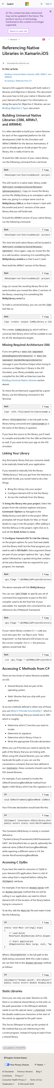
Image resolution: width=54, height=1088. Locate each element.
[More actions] (49, 39)
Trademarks (7, 1084)
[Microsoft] (27, 4)
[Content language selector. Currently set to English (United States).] (15, 1057)
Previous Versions (25, 1071)
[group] (27, 175)
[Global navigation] (3, 4)
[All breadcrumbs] (4, 39)
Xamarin (13, 39)
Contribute (7, 1075)
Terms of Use (36, 1079)
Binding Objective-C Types (15, 108)
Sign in (49, 3)
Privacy (18, 1075)
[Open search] (41, 4)
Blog (38, 1071)
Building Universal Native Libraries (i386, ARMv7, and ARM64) (28, 75)
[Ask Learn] (44, 39)
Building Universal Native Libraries (19, 380)
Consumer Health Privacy (13, 1079)
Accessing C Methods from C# (18, 80)
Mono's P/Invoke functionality (26, 710)
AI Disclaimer (8, 1071)
